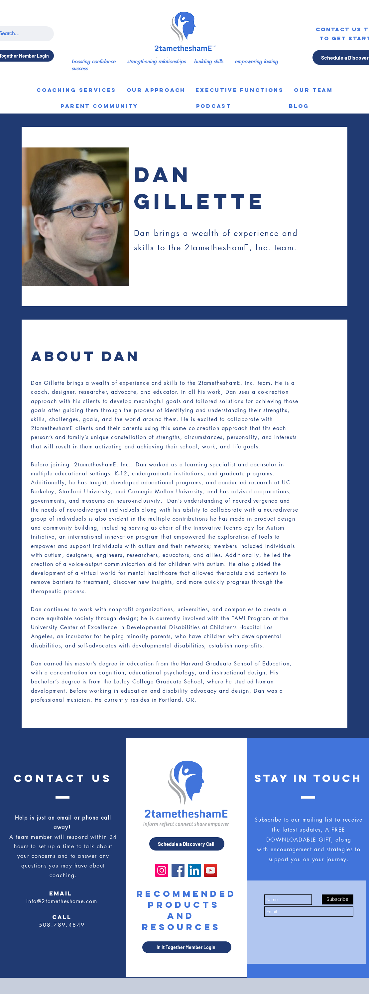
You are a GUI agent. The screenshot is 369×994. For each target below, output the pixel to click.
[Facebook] (178, 870)
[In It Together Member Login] (186, 947)
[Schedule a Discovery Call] (186, 844)
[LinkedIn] (194, 870)
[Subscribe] (337, 899)
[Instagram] (161, 870)
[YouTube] (210, 870)
